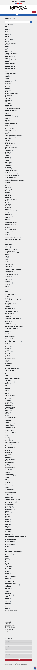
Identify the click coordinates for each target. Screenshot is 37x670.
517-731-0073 (14, 1)
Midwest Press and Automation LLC (17, 664)
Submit (18, 659)
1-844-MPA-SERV (17, 631)
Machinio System (8, 663)
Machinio (19, 663)
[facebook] (16, 3)
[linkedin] (19, 3)
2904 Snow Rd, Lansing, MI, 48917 (8, 623)
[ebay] (21, 3)
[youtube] (18, 3)
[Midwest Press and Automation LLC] (12, 618)
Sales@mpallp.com (22, 1)
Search (34, 12)
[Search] (16, 12)
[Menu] (17, 15)
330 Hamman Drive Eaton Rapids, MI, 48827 (10, 627)
